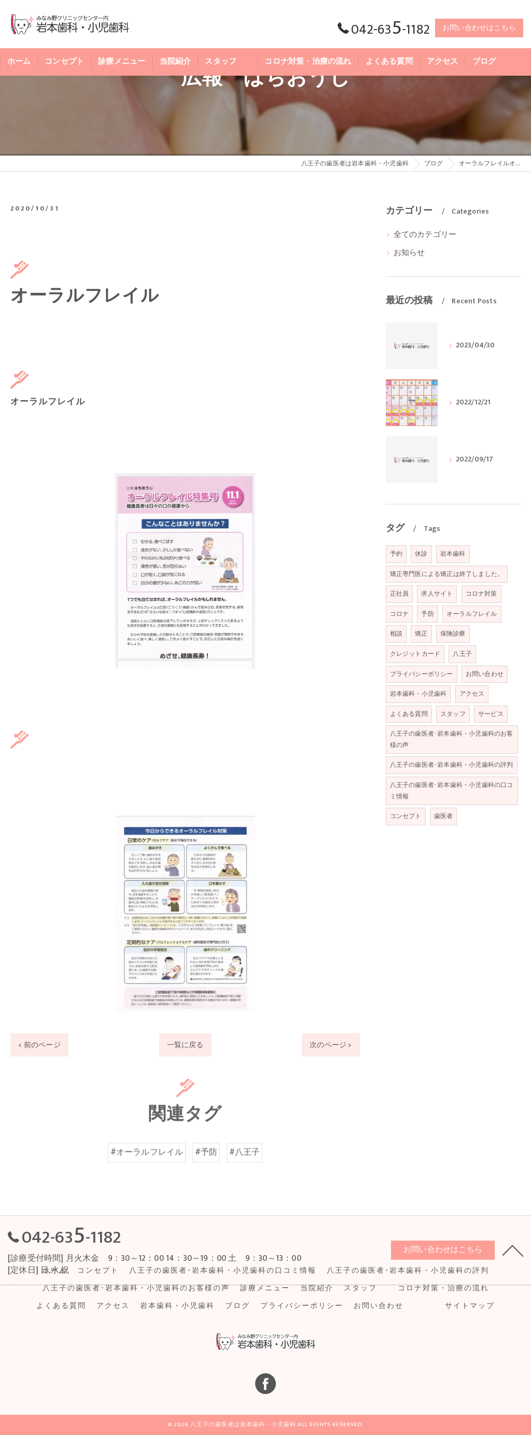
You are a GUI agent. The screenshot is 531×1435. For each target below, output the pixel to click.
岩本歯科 (453, 553)
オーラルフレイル (471, 614)
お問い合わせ (485, 674)
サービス (491, 714)
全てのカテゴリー (425, 235)
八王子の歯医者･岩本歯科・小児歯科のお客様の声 (451, 739)
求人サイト (437, 593)
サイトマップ (470, 1306)
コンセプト (406, 816)
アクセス (472, 693)
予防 (427, 614)
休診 (421, 553)
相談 (396, 633)
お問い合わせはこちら (479, 28)
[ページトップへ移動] (512, 1250)
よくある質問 (409, 714)
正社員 (399, 593)
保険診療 (453, 633)
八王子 (462, 654)
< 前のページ (39, 1045)
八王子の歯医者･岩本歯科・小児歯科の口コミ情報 (451, 790)
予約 (396, 553)
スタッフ (453, 714)
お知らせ (409, 253)
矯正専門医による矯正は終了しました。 (447, 574)
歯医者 (443, 816)
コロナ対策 (481, 593)
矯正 (421, 633)
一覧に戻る (185, 1045)
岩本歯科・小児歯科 (418, 693)
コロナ (399, 614)
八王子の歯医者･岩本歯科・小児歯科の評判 (451, 764)
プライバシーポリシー (421, 674)
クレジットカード (415, 654)
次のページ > (331, 1045)
